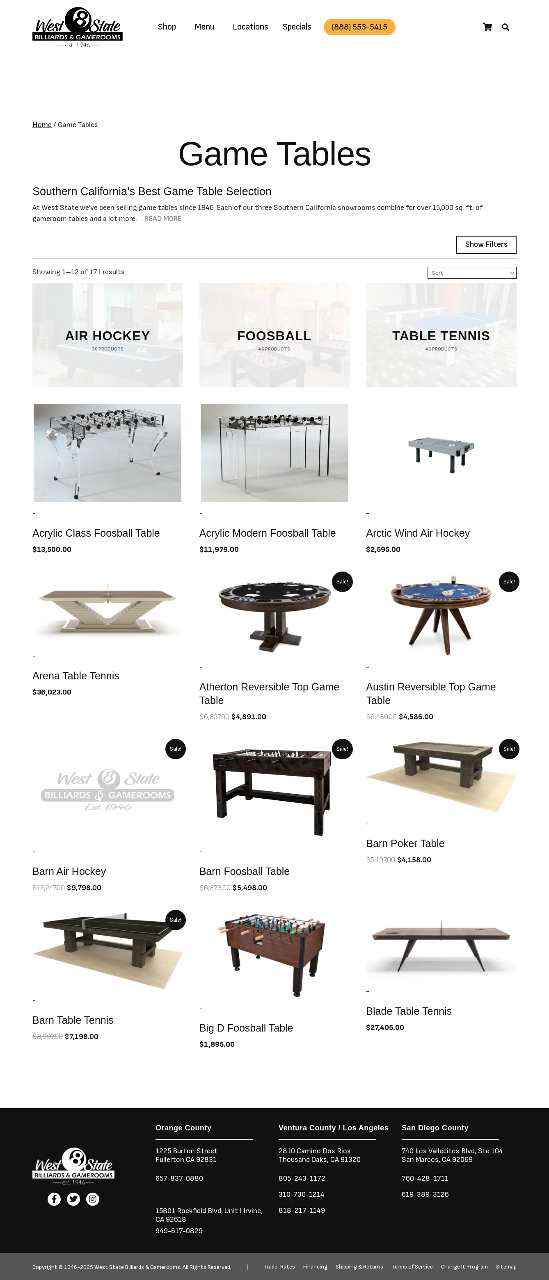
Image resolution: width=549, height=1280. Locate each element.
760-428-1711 (426, 1178)
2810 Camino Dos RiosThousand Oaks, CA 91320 (320, 1155)
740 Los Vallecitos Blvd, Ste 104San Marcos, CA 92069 (452, 1155)
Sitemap (506, 1267)
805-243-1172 (302, 1178)
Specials (297, 27)
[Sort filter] (472, 273)
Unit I (232, 1211)
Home (42, 125)
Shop (167, 27)
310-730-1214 (302, 1194)
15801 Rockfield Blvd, (189, 1211)
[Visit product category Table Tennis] (441, 335)
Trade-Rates (279, 1267)
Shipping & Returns (359, 1267)
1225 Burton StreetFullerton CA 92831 (186, 1155)
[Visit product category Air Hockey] (107, 335)
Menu (204, 27)
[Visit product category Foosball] (274, 335)
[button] (505, 27)
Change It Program (464, 1267)
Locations (250, 27)
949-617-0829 (179, 1231)
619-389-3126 (425, 1194)
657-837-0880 (179, 1178)
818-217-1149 (302, 1210)
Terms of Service (412, 1267)
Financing (315, 1267)
